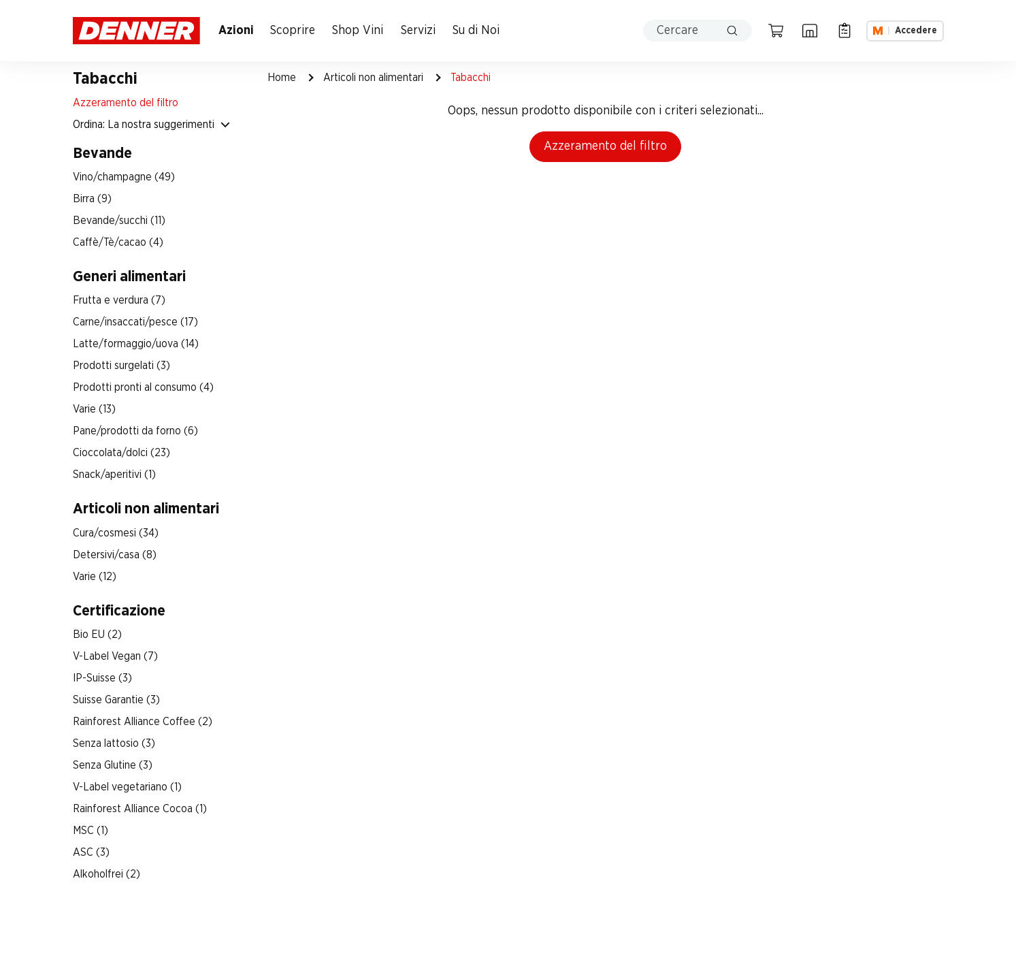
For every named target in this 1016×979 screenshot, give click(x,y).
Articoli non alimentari (373, 77)
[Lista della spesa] (844, 30)
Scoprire (292, 31)
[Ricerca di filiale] (810, 30)
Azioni (236, 31)
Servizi (418, 31)
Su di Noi (476, 31)
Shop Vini (357, 31)
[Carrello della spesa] (776, 30)
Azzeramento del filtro (605, 146)
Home (281, 77)
